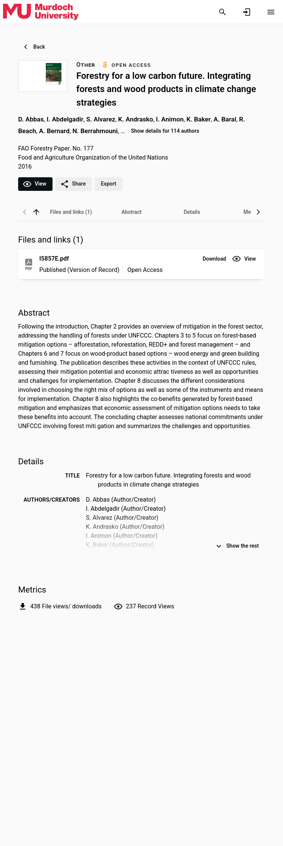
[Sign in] (247, 12)
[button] (214, 259)
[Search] (222, 12)
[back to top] (36, 211)
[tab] (71, 212)
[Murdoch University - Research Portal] (41, 11)
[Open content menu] (271, 12)
